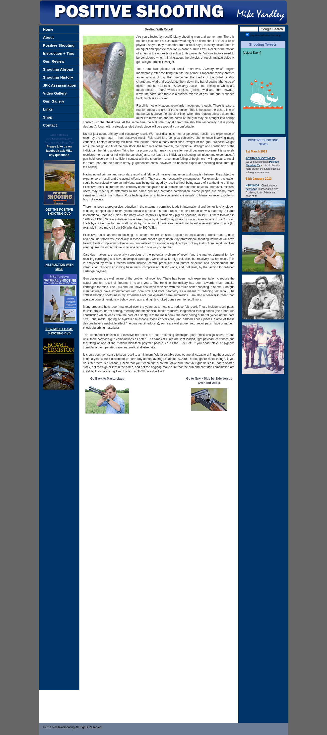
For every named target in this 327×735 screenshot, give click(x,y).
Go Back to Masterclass (107, 378)
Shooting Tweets (263, 44)
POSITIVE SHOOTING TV (260, 158)
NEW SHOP (252, 185)
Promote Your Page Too (59, 142)
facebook (52, 150)
